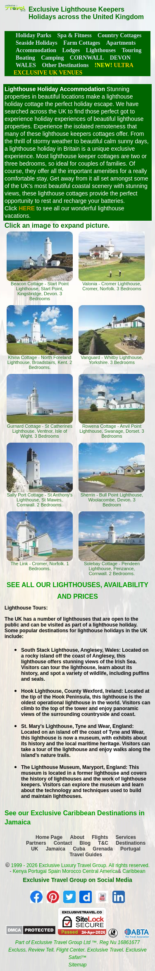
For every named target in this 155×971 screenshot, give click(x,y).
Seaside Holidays (36, 43)
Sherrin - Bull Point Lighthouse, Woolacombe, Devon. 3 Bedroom (112, 475)
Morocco (71, 871)
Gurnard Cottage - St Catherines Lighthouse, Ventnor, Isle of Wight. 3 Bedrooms (40, 406)
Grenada (103, 849)
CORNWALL (87, 58)
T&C (103, 843)
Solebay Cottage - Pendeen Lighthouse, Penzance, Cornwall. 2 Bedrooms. (112, 543)
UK (34, 849)
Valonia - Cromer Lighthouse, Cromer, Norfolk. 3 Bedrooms (112, 261)
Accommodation (36, 50)
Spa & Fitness (74, 35)
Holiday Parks (33, 35)
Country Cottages (119, 35)
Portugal (130, 849)
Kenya (20, 871)
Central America (100, 871)
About (77, 837)
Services (126, 837)
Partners (36, 843)
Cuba (79, 849)
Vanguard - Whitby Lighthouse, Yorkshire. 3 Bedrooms (112, 335)
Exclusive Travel (105, 950)
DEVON (120, 58)
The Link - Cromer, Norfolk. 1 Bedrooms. (40, 541)
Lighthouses (101, 50)
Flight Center (70, 950)
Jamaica (55, 849)
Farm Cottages (81, 43)
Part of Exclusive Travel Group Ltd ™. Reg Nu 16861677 (77, 942)
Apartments (121, 43)
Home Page (49, 837)
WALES (26, 65)
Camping (52, 58)
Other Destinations (65, 65)
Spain (54, 871)
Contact (63, 843)
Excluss (16, 950)
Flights (100, 837)
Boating (25, 58)
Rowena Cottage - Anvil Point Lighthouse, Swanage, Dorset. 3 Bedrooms (112, 406)
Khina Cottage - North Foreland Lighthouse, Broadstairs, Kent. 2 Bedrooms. (40, 337)
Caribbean (133, 871)
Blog (85, 843)
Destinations (130, 843)
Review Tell (40, 950)
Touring (132, 50)
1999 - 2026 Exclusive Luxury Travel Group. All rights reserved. (80, 865)
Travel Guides (85, 855)
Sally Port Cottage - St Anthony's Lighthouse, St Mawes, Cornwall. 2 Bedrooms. (40, 475)
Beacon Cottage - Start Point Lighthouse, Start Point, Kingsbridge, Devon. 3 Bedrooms (40, 266)
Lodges (71, 50)
